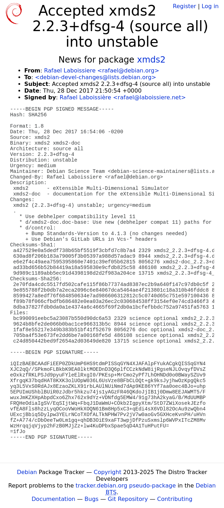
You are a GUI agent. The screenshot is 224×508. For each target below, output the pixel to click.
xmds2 (151, 60)
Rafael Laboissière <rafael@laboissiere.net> (123, 97)
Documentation (53, 499)
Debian (27, 472)
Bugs (92, 499)
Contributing (175, 499)
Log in (210, 6)
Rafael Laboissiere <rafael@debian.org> (101, 70)
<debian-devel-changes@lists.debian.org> (95, 77)
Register (184, 6)
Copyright (107, 472)
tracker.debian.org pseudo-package (126, 485)
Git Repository (128, 499)
